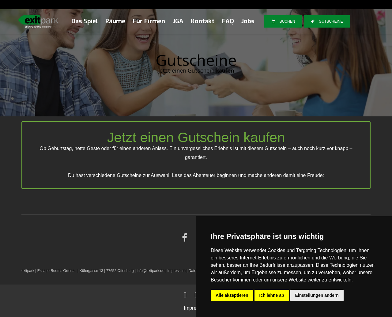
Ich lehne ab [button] (271, 295)
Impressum (176, 271)
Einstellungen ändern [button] (317, 295)
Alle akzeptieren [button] (232, 295)
